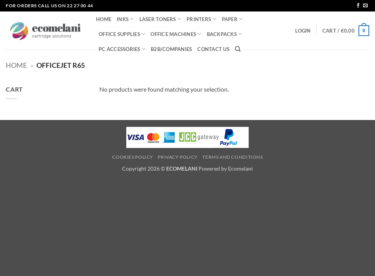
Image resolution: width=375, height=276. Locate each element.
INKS (125, 19)
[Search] (238, 49)
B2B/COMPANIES (171, 49)
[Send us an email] (365, 5)
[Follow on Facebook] (358, 5)
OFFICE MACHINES (175, 34)
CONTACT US (213, 49)
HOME (103, 19)
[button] (303, 31)
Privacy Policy (178, 157)
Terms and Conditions (232, 157)
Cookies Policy (132, 157)
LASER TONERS (160, 19)
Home (16, 65)
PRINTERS (201, 19)
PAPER (232, 19)
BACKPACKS (224, 34)
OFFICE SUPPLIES (122, 34)
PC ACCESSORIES (122, 49)
